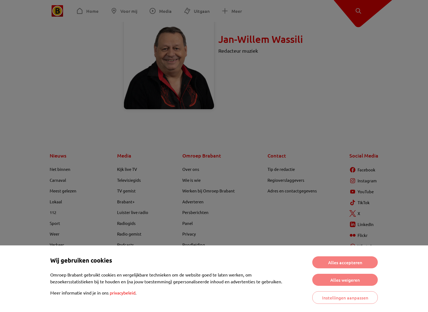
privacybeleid (122, 292)
